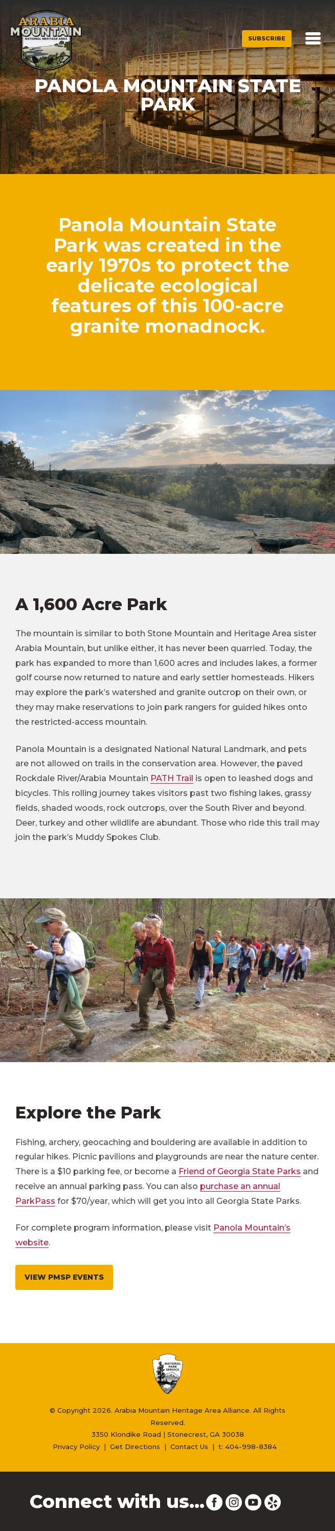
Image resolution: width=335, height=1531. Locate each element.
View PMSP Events (64, 1277)
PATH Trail (171, 778)
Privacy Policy (76, 1446)
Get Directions (135, 1446)
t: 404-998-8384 (247, 1446)
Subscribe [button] (266, 38)
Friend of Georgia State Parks (239, 1171)
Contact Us (189, 1446)
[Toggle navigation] (313, 38)
